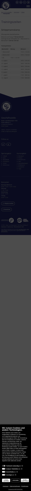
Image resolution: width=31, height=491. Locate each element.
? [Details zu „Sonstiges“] (15, 474)
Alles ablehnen (6, 480)
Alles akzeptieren (25, 480)
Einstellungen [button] (24, 486)
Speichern (15, 480)
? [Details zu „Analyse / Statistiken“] (21, 468)
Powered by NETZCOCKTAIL (15, 489)
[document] (15, 445)
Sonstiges (9, 475)
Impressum (5, 486)
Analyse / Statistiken (12, 469)
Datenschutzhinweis (15, 486)
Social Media (10, 472)
